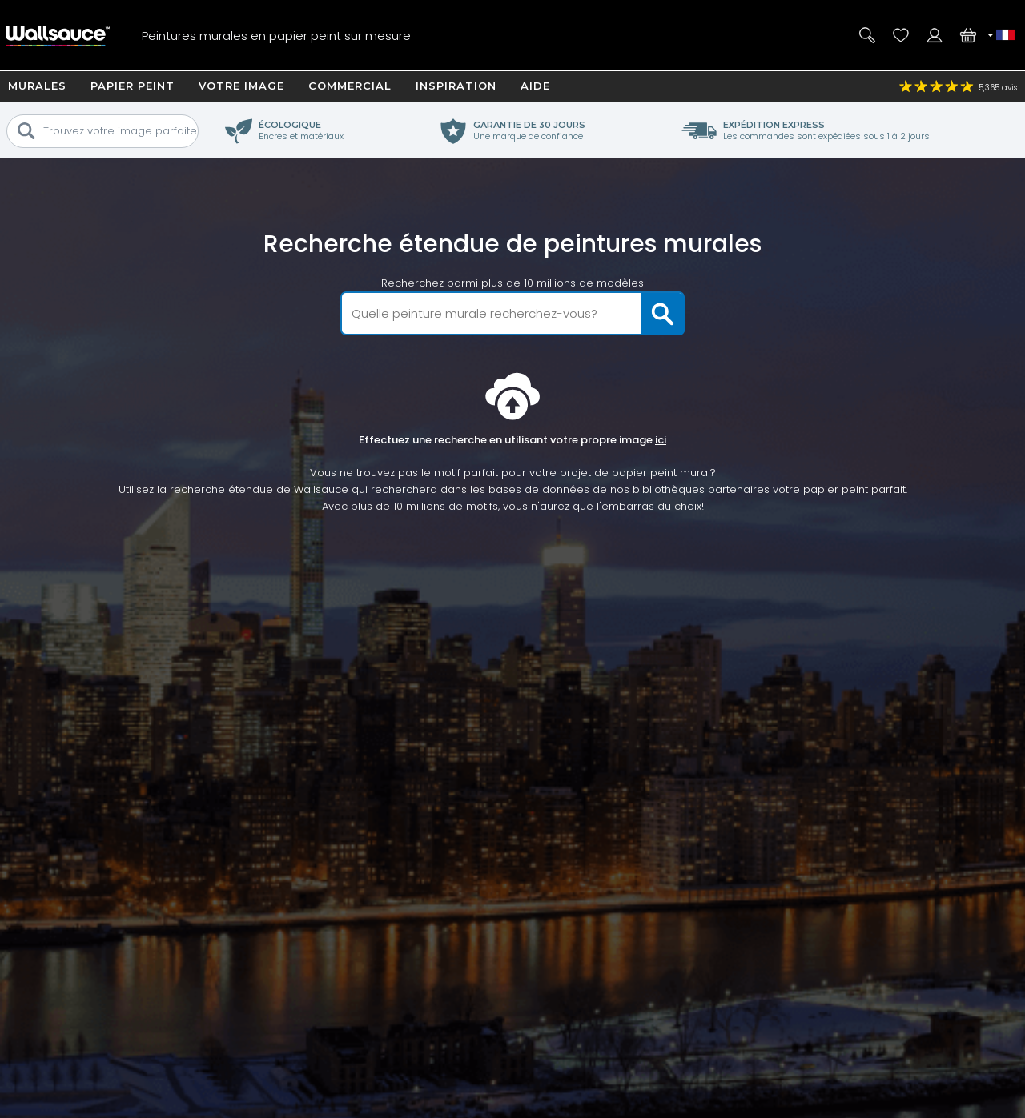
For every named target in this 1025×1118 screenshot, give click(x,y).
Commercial (350, 85)
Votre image (241, 85)
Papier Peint (132, 85)
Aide (535, 85)
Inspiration (456, 85)
